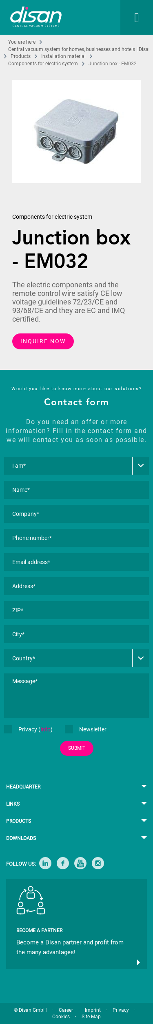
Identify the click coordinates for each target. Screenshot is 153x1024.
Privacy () (28, 729)
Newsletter (85, 729)
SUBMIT (76, 748)
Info (45, 729)
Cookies (61, 1017)
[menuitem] (128, 17)
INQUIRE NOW (43, 341)
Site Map (91, 1017)
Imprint (93, 1010)
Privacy (121, 1010)
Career (66, 1010)
